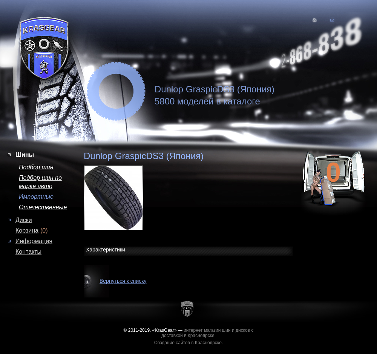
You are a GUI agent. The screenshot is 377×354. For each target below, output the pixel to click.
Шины (24, 155)
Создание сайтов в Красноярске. (188, 342)
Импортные (36, 196)
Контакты (28, 251)
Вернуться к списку (123, 281)
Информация (33, 241)
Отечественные (43, 207)
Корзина (26, 230)
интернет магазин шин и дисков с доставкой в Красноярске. (207, 333)
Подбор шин (36, 167)
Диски (23, 220)
